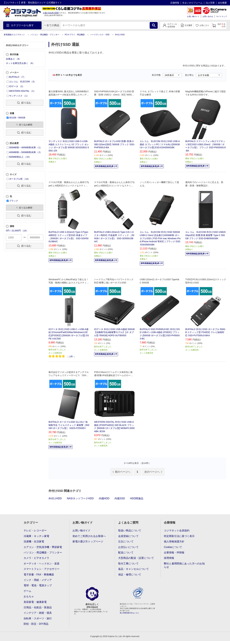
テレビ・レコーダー (35, 530)
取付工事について (128, 563)
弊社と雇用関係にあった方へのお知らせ (184, 565)
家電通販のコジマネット (14, 35)
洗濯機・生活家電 (34, 541)
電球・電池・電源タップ (38, 585)
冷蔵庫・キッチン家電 (36, 536)
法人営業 (210, 2)
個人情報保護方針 (174, 541)
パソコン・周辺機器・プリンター (45, 35)
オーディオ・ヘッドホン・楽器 (41, 563)
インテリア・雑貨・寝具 (38, 612)
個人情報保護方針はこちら (129, 613)
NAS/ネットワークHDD (80, 498)
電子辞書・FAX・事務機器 (39, 574)
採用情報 (169, 558)
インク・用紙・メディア (38, 580)
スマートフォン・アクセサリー (41, 569)
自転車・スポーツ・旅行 (38, 618)
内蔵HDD (104, 498)
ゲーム (27, 591)
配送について (126, 552)
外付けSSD (120, 35)
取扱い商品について (129, 530)
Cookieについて (173, 547)
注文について (126, 541)
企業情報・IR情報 (174, 552)
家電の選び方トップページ (88, 541)
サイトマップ (221, 16)
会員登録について (128, 536)
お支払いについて (128, 547)
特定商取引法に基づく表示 (179, 536)
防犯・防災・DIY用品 (36, 623)
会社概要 (222, 2)
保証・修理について (129, 574)
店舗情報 (174, 2)
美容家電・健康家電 (35, 602)
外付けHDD (55, 498)
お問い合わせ (208, 16)
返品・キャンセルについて (133, 569)
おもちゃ (29, 596)
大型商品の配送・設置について (136, 558)
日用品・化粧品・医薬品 (38, 607)
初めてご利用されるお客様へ (89, 536)
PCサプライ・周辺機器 (75, 35)
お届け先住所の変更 (51, 13)
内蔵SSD (120, 498)
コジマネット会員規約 (176, 530)
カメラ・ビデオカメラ (36, 558)
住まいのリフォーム (192, 2)
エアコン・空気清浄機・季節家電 (43, 547)
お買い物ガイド (193, 16)
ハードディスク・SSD (100, 35)
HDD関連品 (136, 498)
